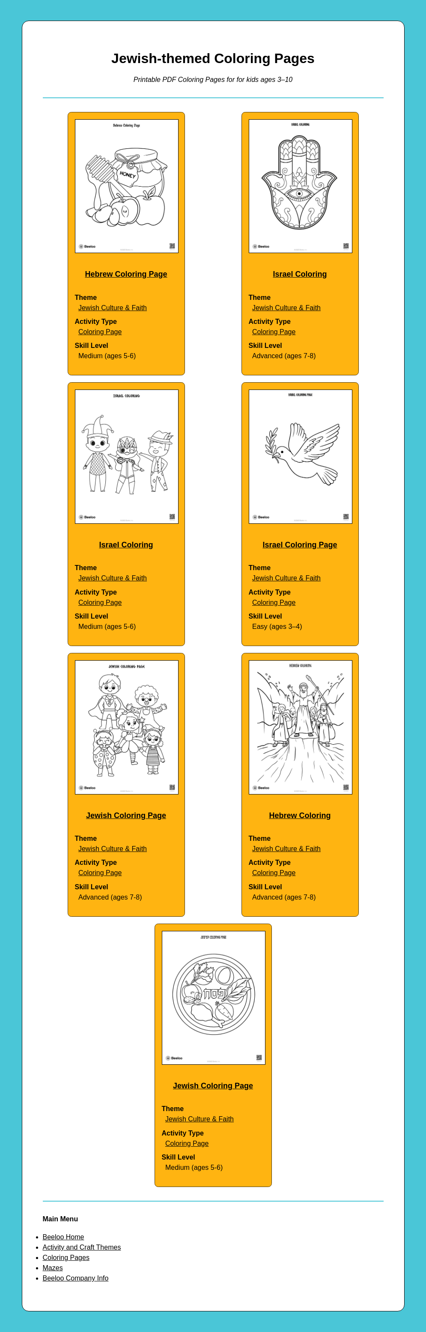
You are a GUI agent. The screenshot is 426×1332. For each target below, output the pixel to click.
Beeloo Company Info (76, 1278)
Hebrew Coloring (300, 815)
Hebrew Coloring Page (126, 274)
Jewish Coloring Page (126, 815)
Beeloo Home (63, 1237)
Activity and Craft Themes (82, 1247)
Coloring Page (100, 331)
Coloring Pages (66, 1257)
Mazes (53, 1268)
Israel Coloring (300, 274)
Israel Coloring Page (299, 545)
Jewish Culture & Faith (112, 307)
